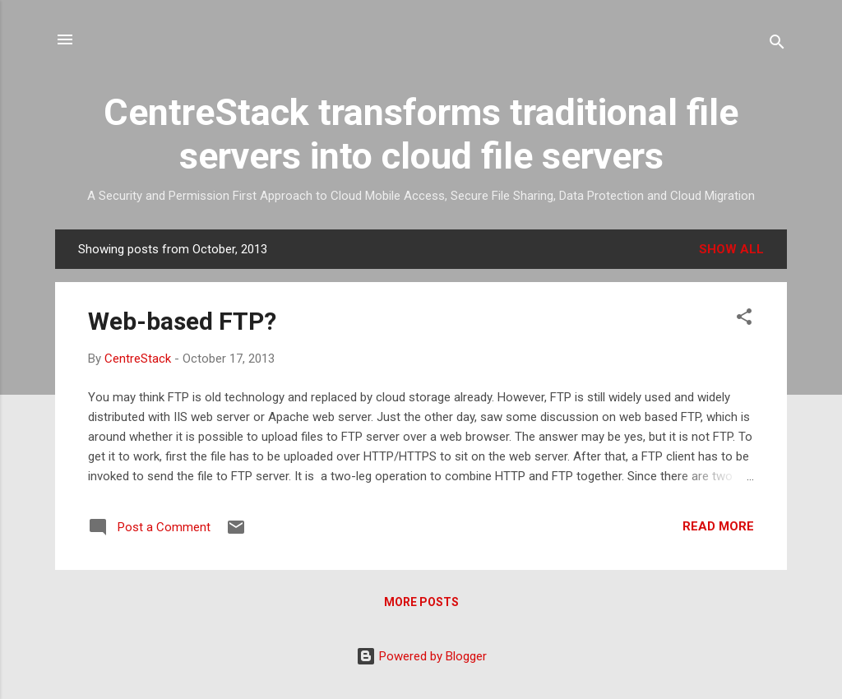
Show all (731, 249)
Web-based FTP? (182, 321)
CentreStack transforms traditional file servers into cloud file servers (421, 134)
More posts (421, 602)
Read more (718, 526)
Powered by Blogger (421, 656)
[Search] (777, 45)
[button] (744, 319)
